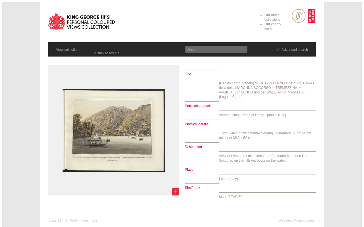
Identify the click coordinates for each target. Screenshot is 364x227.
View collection (67, 50)
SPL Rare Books (299, 16)
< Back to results (106, 53)
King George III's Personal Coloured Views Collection (81, 22)
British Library (311, 16)
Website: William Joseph (297, 220)
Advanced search (295, 50)
